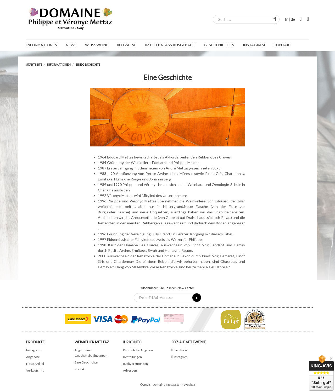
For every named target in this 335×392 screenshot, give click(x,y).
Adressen (130, 370)
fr (286, 19)
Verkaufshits (35, 370)
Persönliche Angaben (138, 350)
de (293, 19)
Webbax (189, 385)
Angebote (33, 357)
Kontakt (80, 369)
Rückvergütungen (135, 364)
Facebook (180, 350)
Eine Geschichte (86, 362)
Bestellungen (132, 357)
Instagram (33, 350)
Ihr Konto (132, 342)
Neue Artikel (35, 364)
